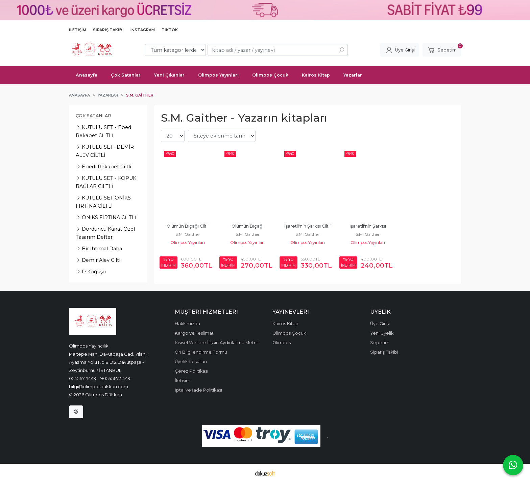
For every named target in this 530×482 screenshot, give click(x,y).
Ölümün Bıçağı (248, 226)
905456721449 (115, 378)
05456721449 (82, 378)
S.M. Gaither (187, 234)
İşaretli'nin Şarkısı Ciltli (307, 226)
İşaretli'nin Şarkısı (368, 226)
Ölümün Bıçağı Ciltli (188, 226)
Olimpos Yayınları (187, 242)
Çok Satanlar (93, 115)
